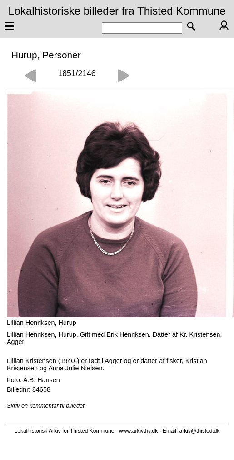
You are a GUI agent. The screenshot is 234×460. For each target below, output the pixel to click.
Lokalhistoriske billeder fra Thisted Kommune (116, 11)
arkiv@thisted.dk (199, 431)
